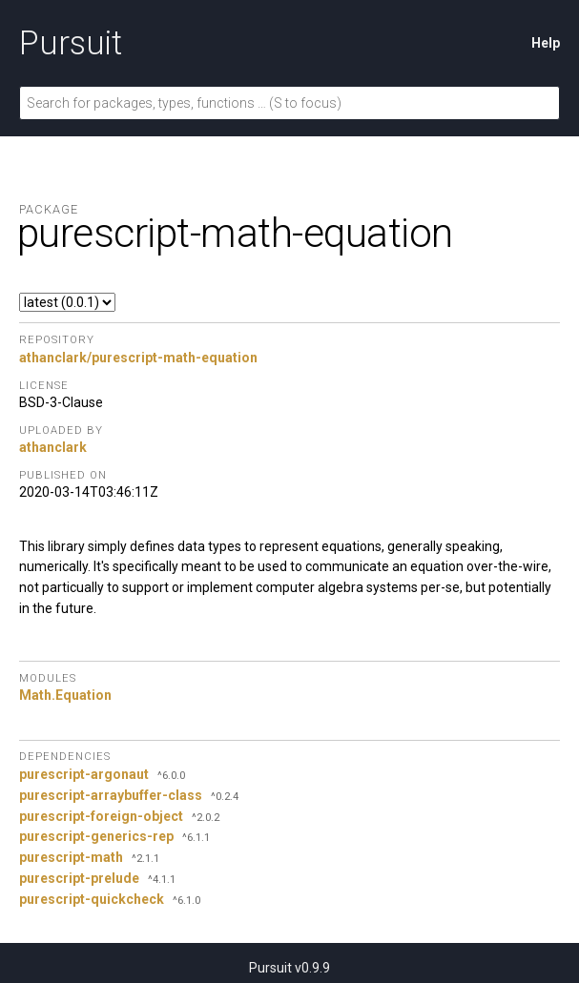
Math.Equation (65, 695)
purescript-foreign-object (101, 816)
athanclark (53, 447)
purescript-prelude (79, 878)
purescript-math (71, 857)
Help (545, 43)
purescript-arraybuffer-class (110, 795)
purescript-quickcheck (91, 899)
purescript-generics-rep (96, 836)
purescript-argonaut (84, 774)
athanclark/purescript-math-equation (138, 357)
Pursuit (70, 43)
